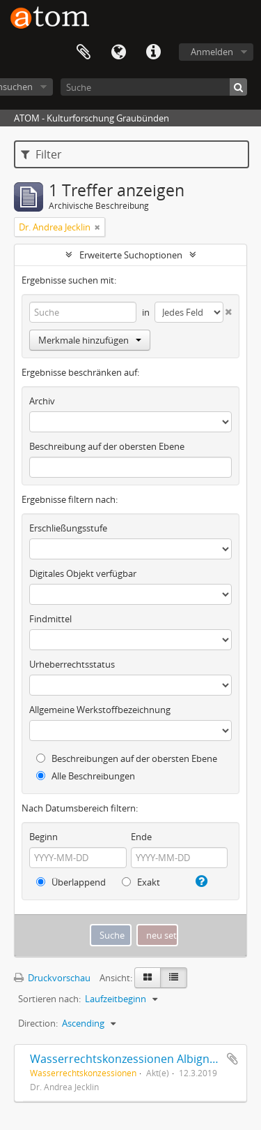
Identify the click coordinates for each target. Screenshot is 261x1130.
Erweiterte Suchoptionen (130, 255)
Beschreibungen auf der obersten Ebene (126, 758)
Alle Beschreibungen (85, 776)
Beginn (43, 836)
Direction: (38, 1023)
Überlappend (71, 882)
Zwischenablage (83, 52)
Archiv (42, 401)
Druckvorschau (52, 977)
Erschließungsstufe (68, 528)
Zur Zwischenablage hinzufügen (232, 1059)
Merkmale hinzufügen (89, 340)
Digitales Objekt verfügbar (82, 573)
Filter (41, 154)
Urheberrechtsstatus (72, 664)
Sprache (118, 52)
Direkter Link (153, 52)
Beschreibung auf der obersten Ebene (106, 446)
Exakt (141, 882)
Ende (141, 836)
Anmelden (212, 51)
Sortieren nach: (49, 998)
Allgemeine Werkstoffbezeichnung (100, 709)
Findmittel (50, 618)
